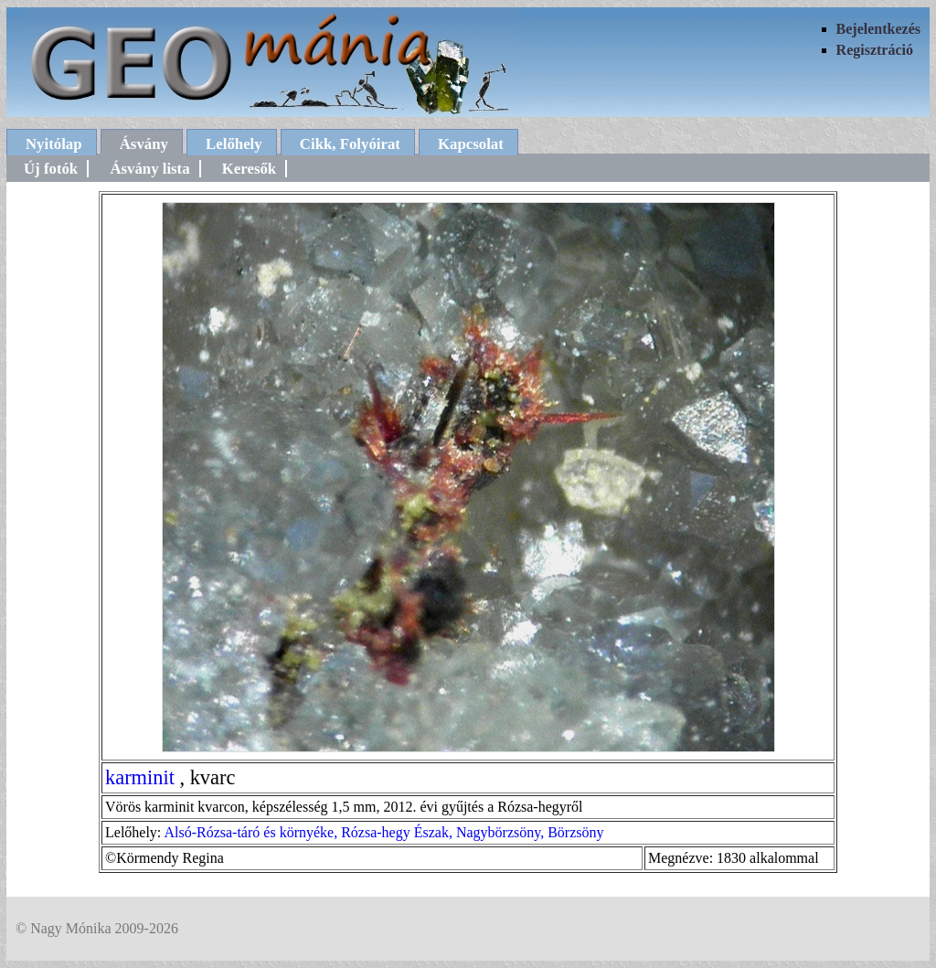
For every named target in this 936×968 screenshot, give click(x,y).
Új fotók (51, 168)
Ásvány (144, 144)
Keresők (249, 168)
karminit (140, 777)
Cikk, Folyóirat (350, 144)
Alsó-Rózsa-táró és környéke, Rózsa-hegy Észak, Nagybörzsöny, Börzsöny (383, 832)
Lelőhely (234, 144)
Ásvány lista (149, 168)
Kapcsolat (471, 144)
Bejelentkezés (878, 29)
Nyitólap (54, 144)
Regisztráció (874, 50)
